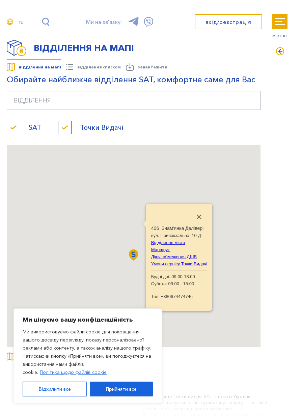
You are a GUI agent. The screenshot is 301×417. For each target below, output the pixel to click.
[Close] (199, 217)
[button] (133, 255)
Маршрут (160, 249)
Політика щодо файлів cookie (73, 372)
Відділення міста (168, 242)
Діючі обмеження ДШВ (174, 256)
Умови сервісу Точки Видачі (179, 263)
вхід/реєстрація (228, 22)
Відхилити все (55, 389)
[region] (87, 356)
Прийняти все (121, 389)
